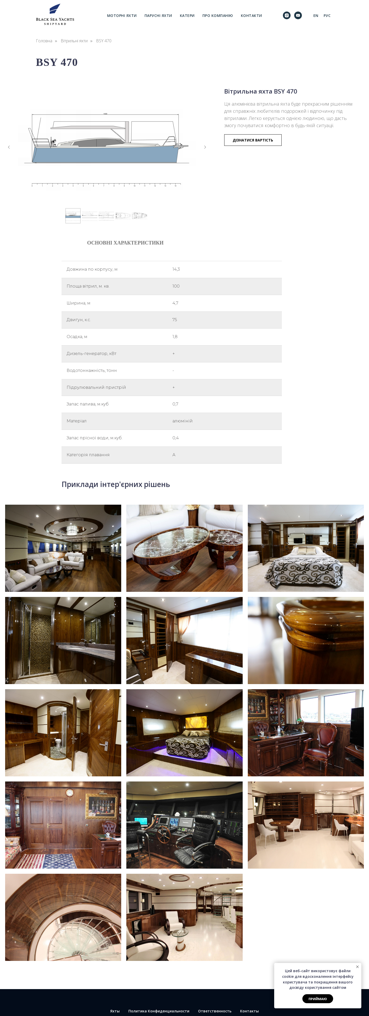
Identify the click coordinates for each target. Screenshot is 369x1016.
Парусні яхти (158, 15)
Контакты (249, 1011)
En (316, 15)
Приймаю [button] (318, 999)
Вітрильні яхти (74, 40)
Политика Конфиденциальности (158, 1011)
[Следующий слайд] (205, 147)
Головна (44, 40)
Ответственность (214, 1011)
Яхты (115, 1011)
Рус (327, 15)
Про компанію (217, 15)
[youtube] (298, 15)
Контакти (251, 15)
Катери (187, 15)
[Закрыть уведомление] (357, 966)
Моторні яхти (122, 15)
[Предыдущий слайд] (9, 147)
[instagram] (287, 15)
